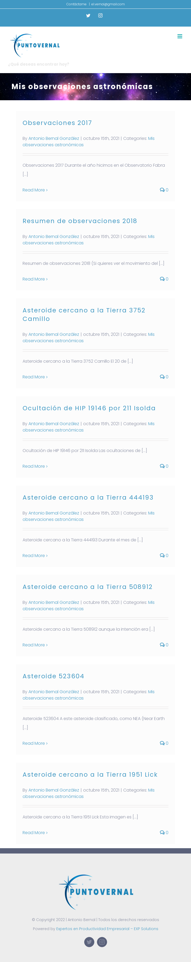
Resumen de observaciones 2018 (80, 221)
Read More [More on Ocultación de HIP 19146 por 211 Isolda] (34, 466)
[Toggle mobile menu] (180, 36)
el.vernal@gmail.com (108, 4)
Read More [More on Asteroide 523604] (34, 743)
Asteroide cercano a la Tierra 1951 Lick (90, 774)
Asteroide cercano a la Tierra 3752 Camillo (84, 314)
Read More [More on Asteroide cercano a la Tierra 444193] (34, 556)
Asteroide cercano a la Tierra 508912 (88, 587)
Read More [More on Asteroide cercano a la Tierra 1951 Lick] (34, 833)
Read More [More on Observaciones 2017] (34, 190)
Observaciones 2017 (57, 123)
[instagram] (102, 942)
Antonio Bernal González (53, 138)
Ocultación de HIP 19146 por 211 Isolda (89, 408)
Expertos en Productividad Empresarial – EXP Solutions (107, 928)
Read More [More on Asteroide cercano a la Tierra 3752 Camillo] (34, 377)
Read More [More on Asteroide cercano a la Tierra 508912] (34, 645)
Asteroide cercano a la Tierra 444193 (88, 497)
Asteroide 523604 (53, 676)
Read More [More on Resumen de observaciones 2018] (34, 279)
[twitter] (89, 942)
